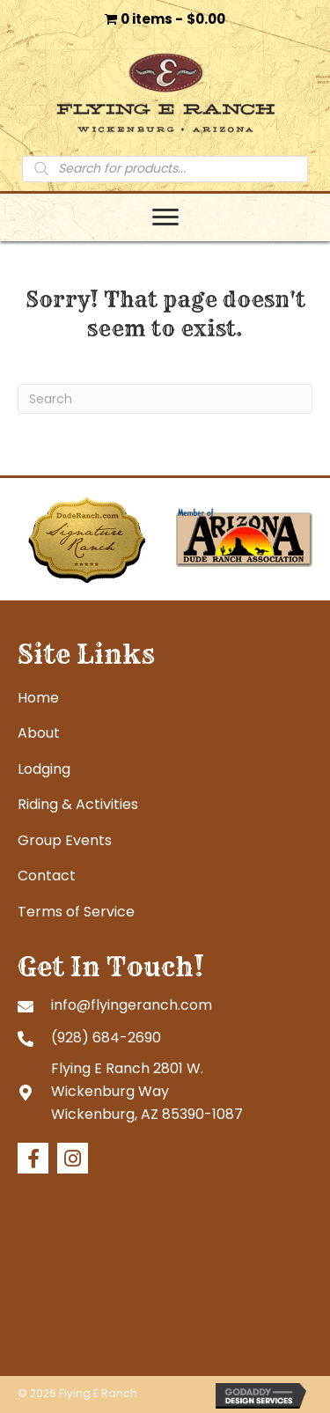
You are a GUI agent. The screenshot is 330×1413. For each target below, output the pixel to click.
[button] (33, 1158)
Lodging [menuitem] (44, 769)
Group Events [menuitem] (65, 840)
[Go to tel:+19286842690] (165, 1037)
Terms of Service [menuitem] (76, 912)
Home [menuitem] (38, 698)
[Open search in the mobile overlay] (165, 169)
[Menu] (165, 217)
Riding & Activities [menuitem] (78, 804)
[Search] (165, 399)
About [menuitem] (39, 733)
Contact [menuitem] (47, 875)
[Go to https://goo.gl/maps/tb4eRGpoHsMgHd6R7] (165, 1091)
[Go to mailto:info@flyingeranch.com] (165, 1005)
